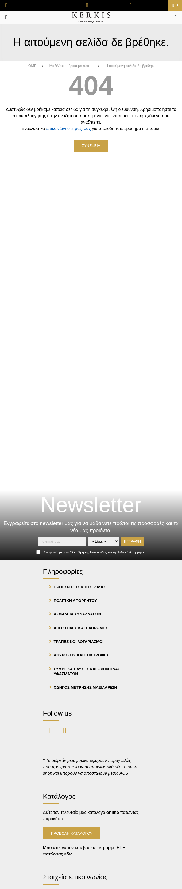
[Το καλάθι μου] (175, 5)
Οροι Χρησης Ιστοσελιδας (80, 587)
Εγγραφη (132, 541)
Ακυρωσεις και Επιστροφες (81, 655)
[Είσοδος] (130, 5)
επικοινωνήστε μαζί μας (68, 128)
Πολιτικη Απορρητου (75, 600)
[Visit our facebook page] (49, 730)
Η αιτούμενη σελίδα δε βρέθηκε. (130, 66)
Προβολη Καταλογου (72, 833)
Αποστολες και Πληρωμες (81, 628)
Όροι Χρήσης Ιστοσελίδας (89, 552)
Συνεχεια (91, 146)
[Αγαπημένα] (87, 5)
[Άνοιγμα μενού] (6, 17)
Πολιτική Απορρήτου (131, 552)
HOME (31, 66)
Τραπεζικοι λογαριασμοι (79, 641)
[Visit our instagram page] (65, 730)
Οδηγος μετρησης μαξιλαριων (85, 687)
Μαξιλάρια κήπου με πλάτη (70, 66)
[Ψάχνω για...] (175, 17)
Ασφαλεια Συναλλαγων (77, 614)
